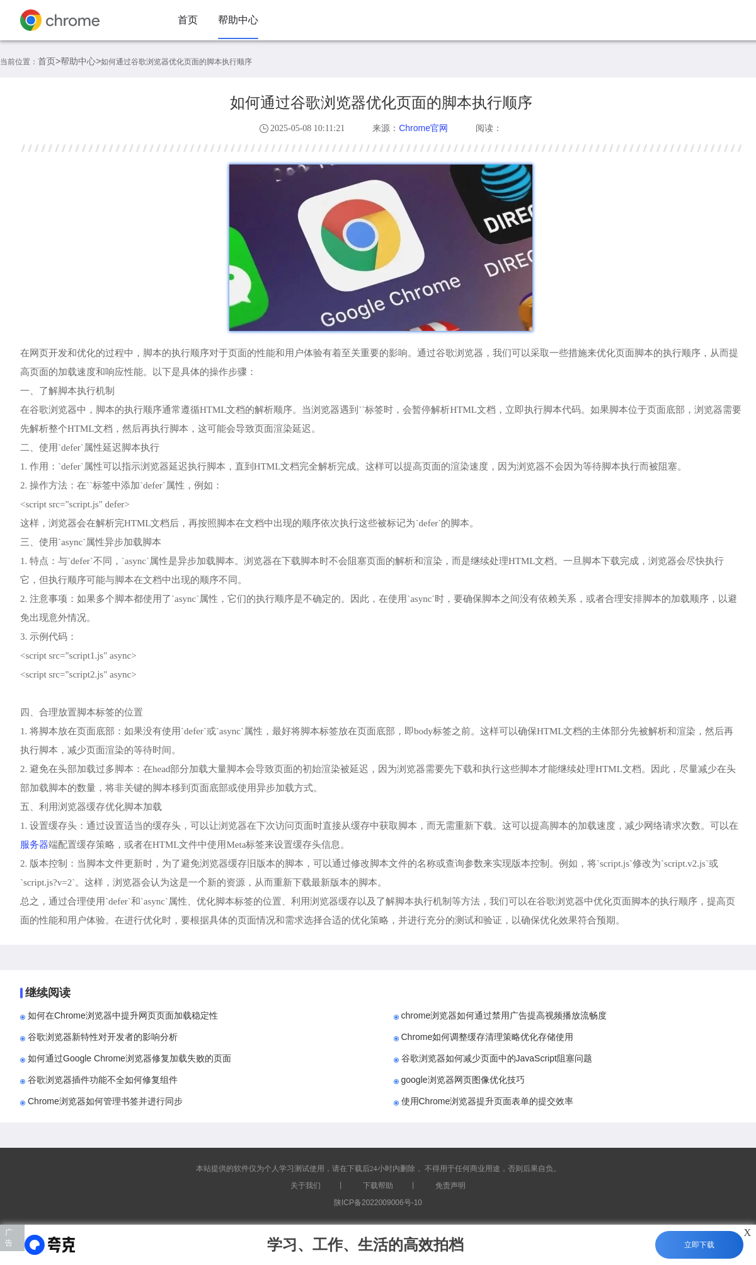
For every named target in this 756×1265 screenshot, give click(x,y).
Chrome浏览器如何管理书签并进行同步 (105, 1101)
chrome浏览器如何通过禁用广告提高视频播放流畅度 (504, 1015)
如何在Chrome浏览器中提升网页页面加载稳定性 (123, 1015)
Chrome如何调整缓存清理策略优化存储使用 (487, 1037)
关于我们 (305, 1185)
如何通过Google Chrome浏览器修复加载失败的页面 (129, 1058)
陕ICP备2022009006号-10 (378, 1202)
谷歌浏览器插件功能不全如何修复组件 (103, 1080)
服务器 (34, 844)
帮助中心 (238, 19)
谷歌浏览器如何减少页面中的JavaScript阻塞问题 (496, 1058)
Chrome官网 (423, 128)
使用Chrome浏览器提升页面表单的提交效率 (487, 1101)
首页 (188, 19)
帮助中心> (80, 61)
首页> (49, 61)
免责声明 (450, 1185)
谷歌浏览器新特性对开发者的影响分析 (103, 1037)
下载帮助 (378, 1185)
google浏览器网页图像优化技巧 (463, 1080)
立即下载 (699, 1244)
